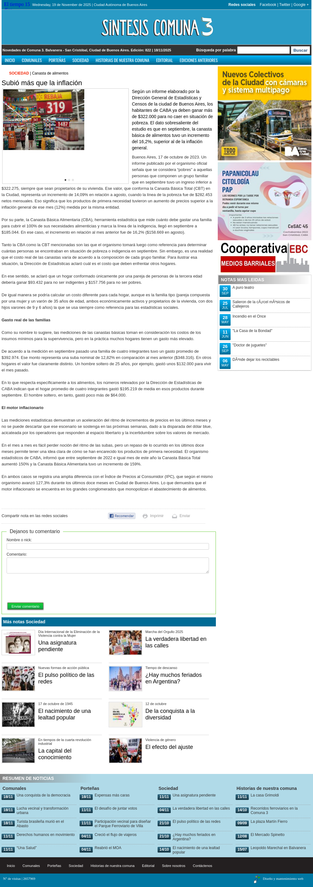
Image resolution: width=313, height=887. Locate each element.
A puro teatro (243, 287)
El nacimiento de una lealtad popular (64, 714)
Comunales (32, 60)
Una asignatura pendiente (57, 646)
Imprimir (157, 516)
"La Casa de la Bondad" (252, 331)
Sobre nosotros (173, 866)
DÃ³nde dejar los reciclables (255, 359)
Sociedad (80, 60)
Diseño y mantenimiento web (283, 878)
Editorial (164, 60)
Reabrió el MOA (108, 848)
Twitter (284, 5)
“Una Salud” (27, 848)
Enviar (185, 516)
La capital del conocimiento (54, 754)
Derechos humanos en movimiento (46, 835)
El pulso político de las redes (197, 821)
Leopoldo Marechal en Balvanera (278, 848)
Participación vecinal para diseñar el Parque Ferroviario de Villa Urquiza (123, 826)
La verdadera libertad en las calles (201, 808)
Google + (301, 5)
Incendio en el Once (249, 316)
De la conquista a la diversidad (170, 714)
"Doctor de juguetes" (249, 345)
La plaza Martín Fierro (269, 821)
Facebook (268, 5)
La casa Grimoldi (265, 795)
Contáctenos (202, 866)
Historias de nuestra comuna (122, 60)
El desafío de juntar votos (116, 808)
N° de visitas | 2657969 (19, 878)
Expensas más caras (112, 795)
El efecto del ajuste (169, 747)
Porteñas (57, 60)
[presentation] (54, 588)
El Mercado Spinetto (267, 835)
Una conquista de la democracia (43, 795)
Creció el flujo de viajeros (116, 835)
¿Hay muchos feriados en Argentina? (173, 678)
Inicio (10, 60)
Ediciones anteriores (198, 60)
